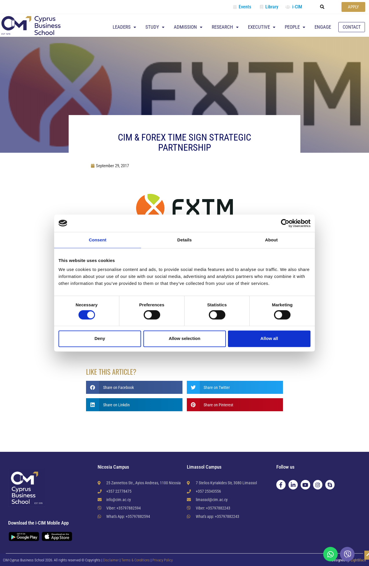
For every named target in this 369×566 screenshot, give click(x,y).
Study (155, 27)
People (295, 27)
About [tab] (271, 239)
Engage (323, 27)
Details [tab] (184, 239)
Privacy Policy (162, 560)
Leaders (124, 27)
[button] (322, 7)
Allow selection (184, 338)
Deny (99, 338)
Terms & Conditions (136, 560)
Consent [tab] (98, 239)
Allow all (269, 338)
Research (225, 27)
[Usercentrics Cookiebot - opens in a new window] (285, 223)
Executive (261, 27)
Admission (188, 27)
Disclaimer (111, 560)
